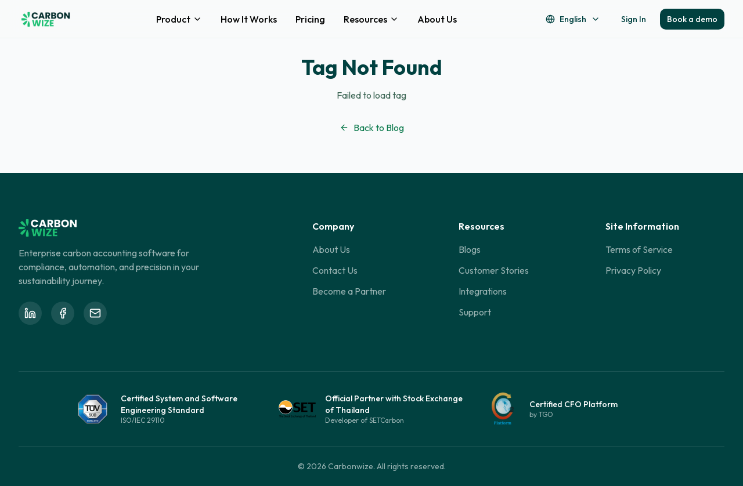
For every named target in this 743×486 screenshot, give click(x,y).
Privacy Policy (633, 270)
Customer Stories (494, 270)
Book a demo (692, 19)
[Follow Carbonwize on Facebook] (62, 313)
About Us (437, 19)
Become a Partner (349, 291)
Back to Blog (372, 127)
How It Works (249, 19)
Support (475, 312)
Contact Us (335, 270)
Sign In (633, 19)
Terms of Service (639, 249)
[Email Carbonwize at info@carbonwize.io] (95, 313)
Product (179, 19)
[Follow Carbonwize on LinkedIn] (30, 313)
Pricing (310, 19)
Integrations (483, 291)
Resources (371, 19)
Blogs (470, 249)
